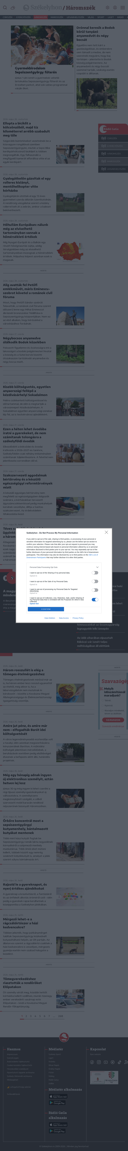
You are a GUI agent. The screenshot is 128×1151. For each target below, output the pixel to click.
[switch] (95, 572)
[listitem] (64, 567)
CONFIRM (46, 609)
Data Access (64, 618)
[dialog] (64, 575)
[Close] (107, 533)
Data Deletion (49, 618)
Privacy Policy (78, 618)
